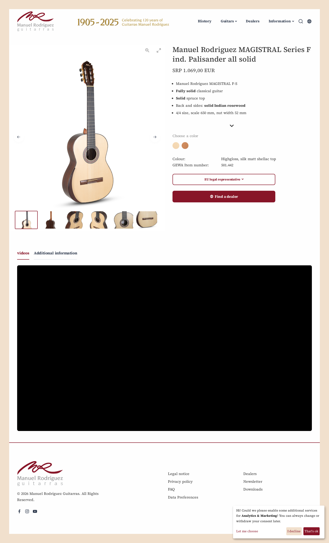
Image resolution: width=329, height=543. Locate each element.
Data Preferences (183, 497)
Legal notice (178, 473)
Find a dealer (224, 196)
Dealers (253, 20)
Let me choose (247, 531)
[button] (242, 125)
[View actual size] (147, 50)
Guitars (227, 20)
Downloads (253, 489)
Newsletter (252, 481)
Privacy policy (180, 481)
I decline (293, 531)
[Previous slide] (19, 137)
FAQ (171, 489)
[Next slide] (155, 137)
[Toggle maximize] (158, 50)
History (205, 20)
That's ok (311, 531)
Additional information (55, 253)
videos (23, 253)
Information (280, 20)
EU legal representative (222, 179)
